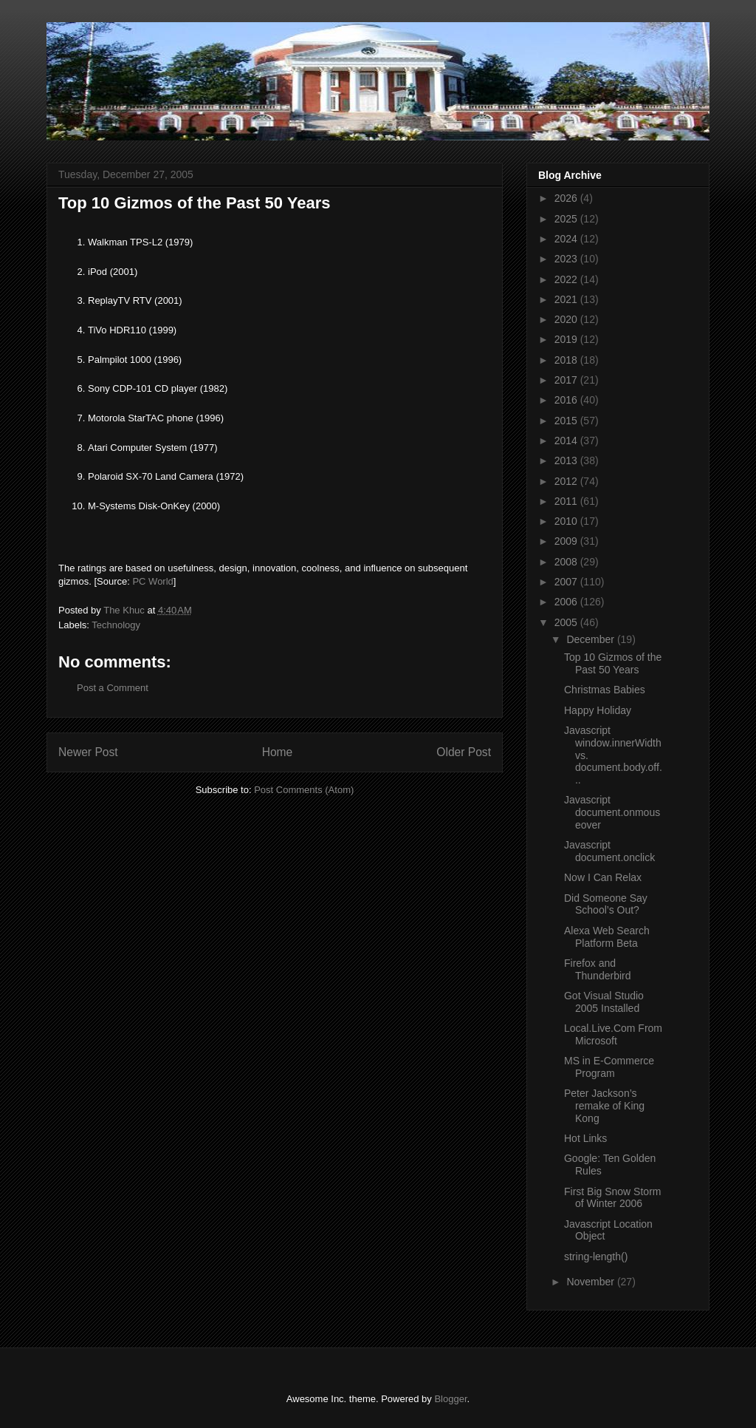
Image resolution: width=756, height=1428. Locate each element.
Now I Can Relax (603, 877)
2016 (567, 400)
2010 (567, 521)
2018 (567, 360)
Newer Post (88, 752)
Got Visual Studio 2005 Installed (604, 1002)
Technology (116, 624)
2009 (567, 541)
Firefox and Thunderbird (597, 969)
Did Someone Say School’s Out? (605, 904)
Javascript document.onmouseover (612, 812)
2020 (567, 319)
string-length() (596, 1256)
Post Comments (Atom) (304, 789)
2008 (567, 562)
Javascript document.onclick (609, 851)
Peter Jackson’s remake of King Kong (604, 1105)
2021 (567, 299)
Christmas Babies (604, 690)
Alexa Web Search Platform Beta (607, 937)
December (591, 639)
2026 (567, 198)
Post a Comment (112, 687)
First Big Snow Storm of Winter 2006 (612, 1198)
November (591, 1282)
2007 (567, 582)
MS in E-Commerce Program (609, 1067)
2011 (567, 501)
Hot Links (585, 1138)
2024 (567, 239)
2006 (567, 602)
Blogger (450, 1398)
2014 (567, 440)
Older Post (463, 752)
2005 (567, 622)
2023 (567, 259)
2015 (567, 420)
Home (277, 752)
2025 (567, 219)
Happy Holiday (597, 710)
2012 (567, 481)
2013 (567, 460)
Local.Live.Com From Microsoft (613, 1034)
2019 (567, 339)
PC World (152, 581)
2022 (567, 279)
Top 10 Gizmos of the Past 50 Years (613, 663)
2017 (567, 380)
